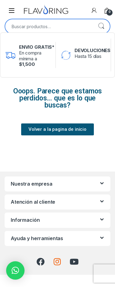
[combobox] (49, 26)
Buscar (101, 26)
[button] (15, 270)
